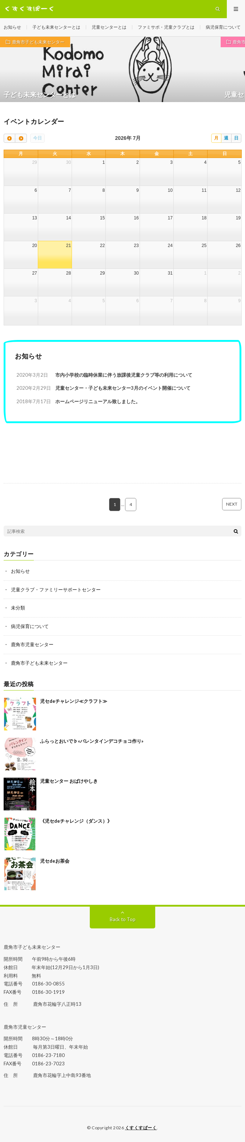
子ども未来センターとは (56, 27)
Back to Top (123, 919)
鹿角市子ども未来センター (38, 42)
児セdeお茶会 (54, 861)
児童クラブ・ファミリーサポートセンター (56, 589)
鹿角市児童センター (32, 644)
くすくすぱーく (141, 1127)
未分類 (18, 608)
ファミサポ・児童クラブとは (166, 27)
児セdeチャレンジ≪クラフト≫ (73, 701)
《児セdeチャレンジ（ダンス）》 (76, 821)
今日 (37, 138)
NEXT (231, 504)
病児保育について (223, 27)
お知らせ (12, 27)
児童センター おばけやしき (69, 781)
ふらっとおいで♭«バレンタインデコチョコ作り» (92, 741)
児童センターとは (109, 27)
